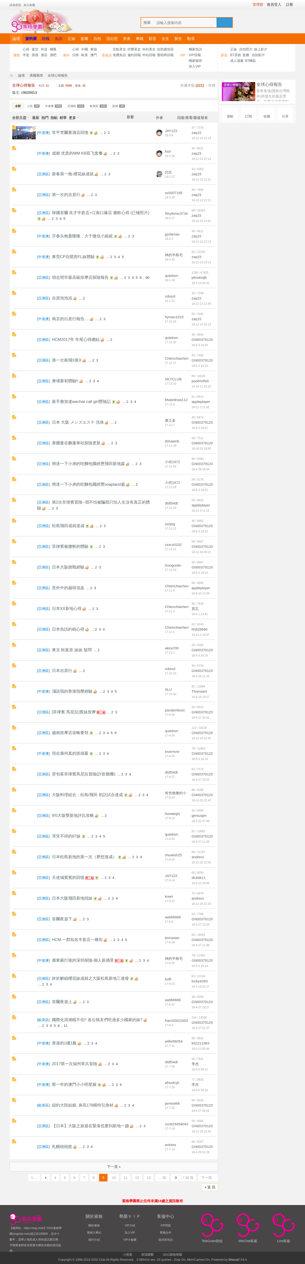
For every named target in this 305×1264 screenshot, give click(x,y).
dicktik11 (198, 878)
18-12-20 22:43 (201, 738)
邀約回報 (134, 55)
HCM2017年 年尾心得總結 (76, 339)
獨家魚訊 (195, 49)
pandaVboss (175, 710)
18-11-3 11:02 (200, 407)
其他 (118, 106)
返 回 (211, 1187)
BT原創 (235, 55)
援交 (35, 49)
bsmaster (172, 938)
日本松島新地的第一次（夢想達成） (84, 857)
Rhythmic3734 (176, 213)
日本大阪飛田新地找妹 (72, 898)
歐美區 (98, 106)
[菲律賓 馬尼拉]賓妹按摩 (74, 712)
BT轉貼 (250, 61)
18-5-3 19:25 (200, 655)
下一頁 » (114, 1167)
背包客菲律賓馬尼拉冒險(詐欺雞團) (83, 774)
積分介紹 (94, 1239)
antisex (170, 1145)
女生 (165, 39)
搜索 (147, 22)
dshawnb (172, 441)
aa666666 (173, 917)
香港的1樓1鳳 (64, 1043)
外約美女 (149, 49)
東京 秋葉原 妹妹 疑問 (72, 650)
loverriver (172, 752)
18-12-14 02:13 (201, 324)
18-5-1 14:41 (200, 614)
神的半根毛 (174, 255)
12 (137, 1178)
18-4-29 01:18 (200, 1152)
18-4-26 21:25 (200, 676)
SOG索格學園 (172, 1254)
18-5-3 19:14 (200, 759)
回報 (46, 39)
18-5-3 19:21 (200, 428)
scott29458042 (176, 1124)
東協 (93, 49)
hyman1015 (174, 317)
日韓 (75, 55)
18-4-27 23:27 (200, 1007)
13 (149, 1178)
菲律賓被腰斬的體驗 (70, 546)
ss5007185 (173, 193)
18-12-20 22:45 (201, 1131)
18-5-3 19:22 (200, 490)
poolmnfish (200, 381)
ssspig (170, 524)
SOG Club (98, 1259)
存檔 (211, 85)
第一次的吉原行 (66, 194)
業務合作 (165, 1232)
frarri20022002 (176, 1021)
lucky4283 (200, 981)
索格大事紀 (94, 1232)
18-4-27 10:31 (200, 717)
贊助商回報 (165, 55)
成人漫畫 (237, 61)
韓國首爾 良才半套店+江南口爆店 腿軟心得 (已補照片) (100, 213)
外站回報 (149, 55)
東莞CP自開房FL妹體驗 (73, 257)
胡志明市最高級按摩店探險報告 (80, 277)
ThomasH (199, 691)
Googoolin (173, 565)
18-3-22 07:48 (200, 821)
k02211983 (200, 1043)
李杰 (195, 1064)
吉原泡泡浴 (62, 298)
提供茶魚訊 (165, 1239)
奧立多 (170, 420)
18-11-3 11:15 (200, 510)
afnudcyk (172, 1083)
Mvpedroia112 (176, 400)
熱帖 (54, 118)
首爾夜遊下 (62, 919)
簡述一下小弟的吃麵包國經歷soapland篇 (88, 484)
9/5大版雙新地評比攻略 (73, 815)
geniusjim (199, 815)
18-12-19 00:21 (201, 552)
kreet (169, 896)
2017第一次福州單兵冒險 (74, 1064)
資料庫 (31, 39)
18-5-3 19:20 (200, 345)
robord (170, 296)
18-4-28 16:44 (200, 469)
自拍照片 (246, 49)
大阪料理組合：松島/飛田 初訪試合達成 (87, 795)
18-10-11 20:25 (201, 386)
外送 (44, 49)
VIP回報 (195, 55)
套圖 (84, 39)
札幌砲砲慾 (62, 1146)
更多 (72, 118)
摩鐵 (139, 39)
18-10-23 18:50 (201, 448)
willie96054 (174, 1041)
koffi (168, 979)
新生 (178, 39)
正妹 (71, 39)
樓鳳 (53, 49)
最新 (35, 118)
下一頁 (206, 1178)
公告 (33, 106)
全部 (18, 106)
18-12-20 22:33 (201, 904)
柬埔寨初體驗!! (65, 381)
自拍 (97, 39)
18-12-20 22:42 (201, 800)
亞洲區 (75, 106)
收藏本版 (192, 85)
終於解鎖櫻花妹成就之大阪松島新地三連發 (90, 978)
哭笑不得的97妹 (66, 836)
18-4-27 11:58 (200, 945)
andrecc (198, 857)
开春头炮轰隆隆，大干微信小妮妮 (82, 236)
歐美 (84, 55)
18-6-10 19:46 (200, 883)
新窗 (130, 117)
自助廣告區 (165, 49)
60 (148, 277)
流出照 (112, 39)
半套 (26, 55)
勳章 (191, 39)
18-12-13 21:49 (201, 303)
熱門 (45, 118)
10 (114, 1178)
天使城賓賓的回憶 (68, 877)
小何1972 (172, 462)
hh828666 (200, 629)
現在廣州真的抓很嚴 (70, 753)
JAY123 (171, 131)
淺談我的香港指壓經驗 (72, 691)
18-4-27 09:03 (200, 1110)
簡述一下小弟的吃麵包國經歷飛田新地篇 (88, 463)
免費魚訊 (119, 55)
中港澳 (53, 106)
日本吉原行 (62, 670)
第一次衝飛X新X (67, 360)
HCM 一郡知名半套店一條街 (77, 939)
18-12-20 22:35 (201, 862)
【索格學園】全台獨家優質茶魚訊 (11, 75)
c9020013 (29, 92)
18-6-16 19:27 (200, 697)
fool (168, 151)
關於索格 (94, 1225)
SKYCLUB (173, 379)
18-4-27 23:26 (200, 924)
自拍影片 (258, 55)
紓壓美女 (134, 49)
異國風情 (36, 75)
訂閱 (248, 116)
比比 (168, 172)
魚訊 (58, 39)
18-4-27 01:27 (200, 1028)
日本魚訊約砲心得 (68, 629)
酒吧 (53, 55)
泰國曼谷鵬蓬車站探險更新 (76, 443)
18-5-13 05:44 (200, 1048)
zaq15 (196, 133)
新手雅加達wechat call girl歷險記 (81, 401)
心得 (26, 49)
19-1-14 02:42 (200, 283)
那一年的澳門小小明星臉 (74, 1084)
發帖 (230, 116)
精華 (63, 118)
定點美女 (119, 49)
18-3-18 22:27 (200, 986)
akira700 (172, 648)
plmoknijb (199, 277)
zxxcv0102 (173, 545)
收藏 (267, 116)
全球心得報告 (58, 75)
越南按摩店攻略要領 (70, 732)
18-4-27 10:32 (200, 779)
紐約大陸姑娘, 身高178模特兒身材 (83, 1105)
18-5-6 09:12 (200, 1069)
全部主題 (19, 118)
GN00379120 (202, 340)
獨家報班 (195, 61)
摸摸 (35, 55)
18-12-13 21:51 (201, 179)
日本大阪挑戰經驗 (68, 567)
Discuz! (234, 1259)
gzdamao (172, 234)
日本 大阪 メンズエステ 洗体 (78, 422)
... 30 (162, 1178)
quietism (171, 276)
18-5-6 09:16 (200, 1090)
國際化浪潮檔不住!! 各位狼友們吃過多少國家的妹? (97, 1020)
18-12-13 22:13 (201, 241)
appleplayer (201, 402)
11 (66, 1026)
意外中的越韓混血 (68, 588)
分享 (285, 116)
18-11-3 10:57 (200, 635)
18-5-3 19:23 (200, 572)
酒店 (44, 55)
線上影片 (260, 49)
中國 (84, 49)
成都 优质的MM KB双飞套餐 (77, 153)
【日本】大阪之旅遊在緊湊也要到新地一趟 (90, 1126)
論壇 (16, 39)
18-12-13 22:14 (201, 138)
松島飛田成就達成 (68, 526)
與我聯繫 (147, 1254)
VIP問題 (165, 1225)
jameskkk (172, 1103)
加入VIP (195, 66)
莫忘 (195, 609)
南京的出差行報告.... (70, 319)
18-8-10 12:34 (200, 593)
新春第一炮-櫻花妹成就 (73, 174)
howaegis (172, 814)
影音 (152, 39)
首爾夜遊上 (62, 1001)
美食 (127, 39)
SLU (168, 689)
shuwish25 (173, 855)
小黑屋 (127, 1254)
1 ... (34, 1178)
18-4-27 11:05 (200, 841)
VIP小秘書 (129, 1239)
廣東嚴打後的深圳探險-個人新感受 (83, 960)
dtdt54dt (171, 503)
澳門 (93, 55)
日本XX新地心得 (67, 608)
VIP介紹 (130, 1225)
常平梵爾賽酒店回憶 (70, 132)
